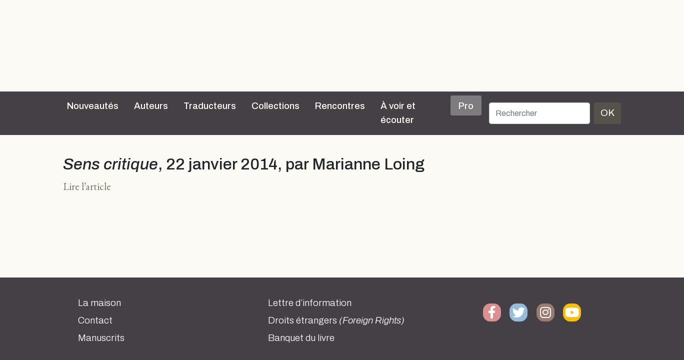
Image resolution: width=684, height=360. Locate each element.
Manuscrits (101, 338)
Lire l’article (87, 186)
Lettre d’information (310, 303)
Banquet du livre (301, 338)
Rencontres (340, 106)
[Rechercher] (539, 113)
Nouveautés (92, 106)
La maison (99, 303)
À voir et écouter (398, 113)
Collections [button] (276, 106)
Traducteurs (210, 106)
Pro (466, 106)
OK (607, 113)
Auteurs (151, 106)
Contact (95, 321)
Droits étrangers (336, 321)
